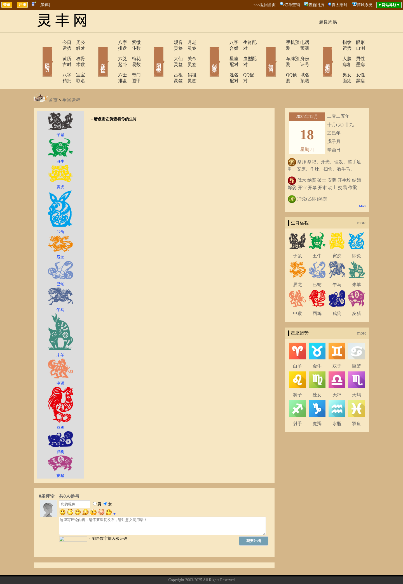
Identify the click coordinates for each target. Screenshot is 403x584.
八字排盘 (111, 42)
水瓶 (336, 406)
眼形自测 (357, 42)
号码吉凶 (263, 53)
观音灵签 (167, 42)
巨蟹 (356, 348)
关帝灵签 (189, 52)
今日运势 (55, 42)
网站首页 (39, 53)
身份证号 (301, 52)
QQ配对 (243, 63)
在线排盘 (95, 53)
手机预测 (279, 42)
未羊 (356, 267)
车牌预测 (279, 52)
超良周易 (328, 22)
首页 (53, 82)
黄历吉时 (55, 52)
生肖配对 (245, 42)
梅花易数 (133, 52)
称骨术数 (77, 52)
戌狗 (336, 295)
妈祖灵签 (189, 63)
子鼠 (297, 238)
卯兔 (356, 238)
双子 (336, 348)
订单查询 (292, 5)
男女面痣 (335, 63)
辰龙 (297, 267)
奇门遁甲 (133, 63)
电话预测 (301, 42)
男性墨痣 (357, 52)
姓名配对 (223, 63)
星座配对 (223, 52)
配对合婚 (207, 53)
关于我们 (172, 571)
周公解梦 (77, 42)
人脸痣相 (335, 52)
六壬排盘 (111, 63)
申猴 (297, 295)
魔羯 (317, 406)
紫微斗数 (133, 42)
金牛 (317, 348)
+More (361, 188)
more (361, 205)
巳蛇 (317, 267)
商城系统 (364, 5)
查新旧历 (316, 5)
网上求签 (151, 53)
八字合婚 (223, 42)
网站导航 (231, 571)
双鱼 (356, 406)
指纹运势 (335, 42)
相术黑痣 (319, 53)
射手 (297, 406)
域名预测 (301, 63)
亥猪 (356, 295)
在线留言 (211, 571)
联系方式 (192, 571)
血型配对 (245, 52)
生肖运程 (71, 82)
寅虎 (336, 238)
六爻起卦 (111, 52)
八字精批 (55, 63)
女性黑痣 (357, 63)
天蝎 (356, 377)
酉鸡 (317, 295)
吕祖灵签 (167, 63)
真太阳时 (339, 5)
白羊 (297, 348)
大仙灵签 (167, 52)
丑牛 (317, 238)
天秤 (336, 377)
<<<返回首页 (264, 5)
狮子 (297, 377)
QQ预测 (277, 63)
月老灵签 (189, 42)
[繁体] (45, 5)
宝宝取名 (77, 63)
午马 (336, 267)
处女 (317, 377)
